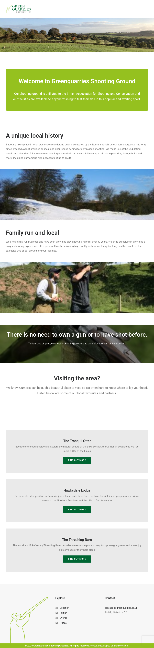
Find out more (77, 509)
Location (64, 607)
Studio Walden (121, 645)
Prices (63, 623)
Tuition (63, 613)
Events (63, 617)
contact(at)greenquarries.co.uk (121, 607)
